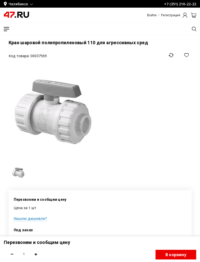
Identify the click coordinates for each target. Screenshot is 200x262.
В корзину (175, 254)
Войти (152, 15)
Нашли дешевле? (30, 218)
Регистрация (170, 15)
